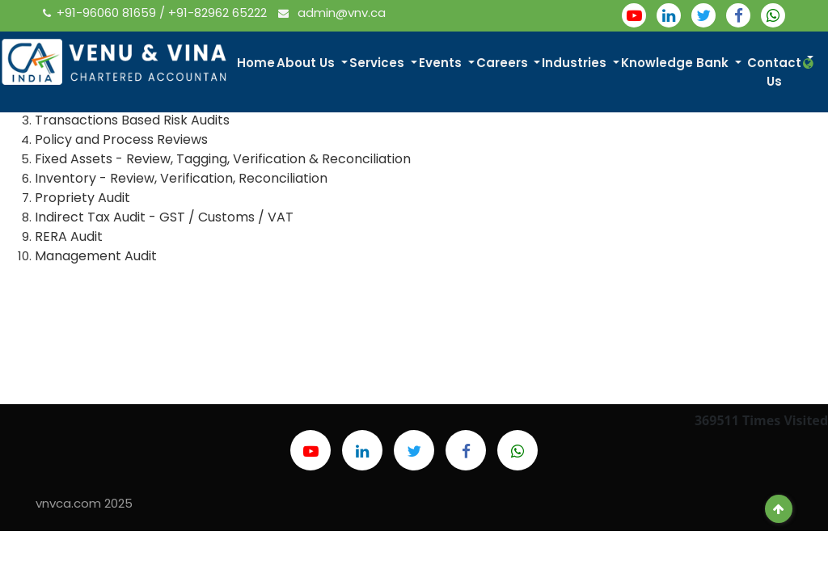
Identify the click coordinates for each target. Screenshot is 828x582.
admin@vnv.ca (332, 12)
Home (262, 63)
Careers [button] (508, 63)
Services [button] (384, 63)
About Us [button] (313, 63)
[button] (809, 64)
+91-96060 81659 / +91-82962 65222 (156, 12)
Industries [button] (581, 63)
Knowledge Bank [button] (682, 63)
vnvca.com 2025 (84, 503)
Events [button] (447, 63)
